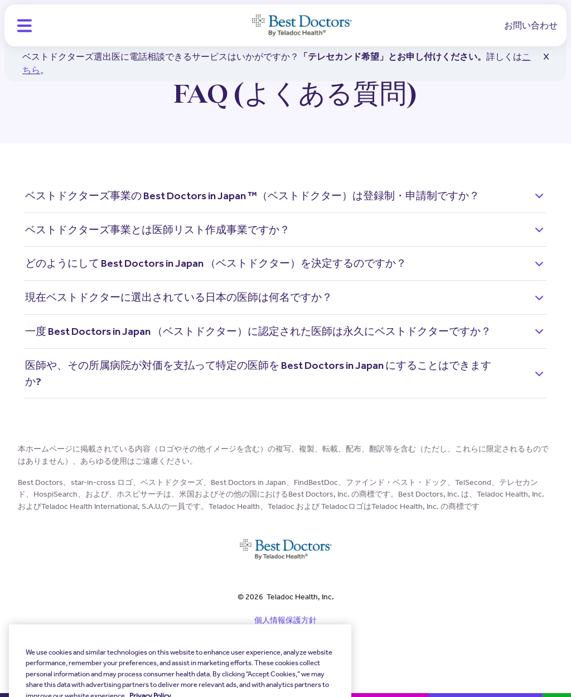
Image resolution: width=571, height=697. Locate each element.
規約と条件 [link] (285, 639)
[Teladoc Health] (302, 26)
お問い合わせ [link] (531, 25)
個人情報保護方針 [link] (285, 620)
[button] (24, 25)
